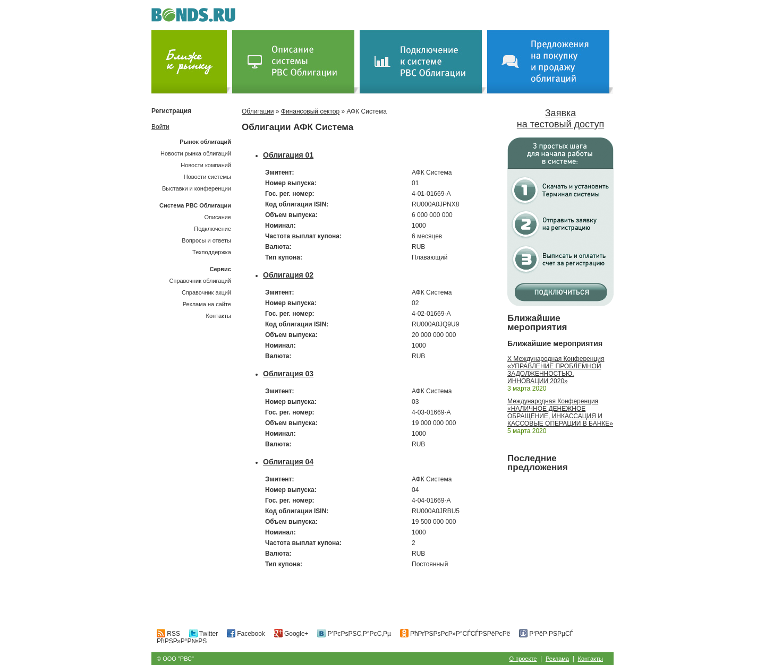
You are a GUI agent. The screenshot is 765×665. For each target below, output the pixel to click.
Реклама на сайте (207, 304)
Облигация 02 (288, 275)
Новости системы (207, 177)
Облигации (258, 111)
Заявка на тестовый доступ (560, 118)
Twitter (203, 633)
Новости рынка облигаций (195, 153)
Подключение (212, 229)
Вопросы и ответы (206, 240)
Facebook (246, 633)
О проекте (523, 658)
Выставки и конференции (196, 188)
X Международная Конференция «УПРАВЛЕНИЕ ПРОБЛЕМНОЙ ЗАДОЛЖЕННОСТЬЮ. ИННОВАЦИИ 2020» (555, 370)
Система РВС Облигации (195, 205)
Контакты (218, 316)
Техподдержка (211, 252)
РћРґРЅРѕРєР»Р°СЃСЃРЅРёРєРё (455, 633)
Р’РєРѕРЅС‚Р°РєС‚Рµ (354, 633)
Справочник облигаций (200, 281)
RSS (168, 633)
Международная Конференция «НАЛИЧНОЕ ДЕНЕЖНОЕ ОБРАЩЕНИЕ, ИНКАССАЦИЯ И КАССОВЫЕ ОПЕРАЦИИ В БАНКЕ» (560, 412)
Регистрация (171, 111)
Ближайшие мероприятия (537, 322)
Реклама (557, 658)
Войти (160, 127)
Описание (217, 217)
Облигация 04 (288, 461)
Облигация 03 (288, 373)
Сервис (220, 269)
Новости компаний (206, 165)
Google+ (291, 633)
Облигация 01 (288, 155)
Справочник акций (206, 292)
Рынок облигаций (205, 142)
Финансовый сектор (310, 111)
